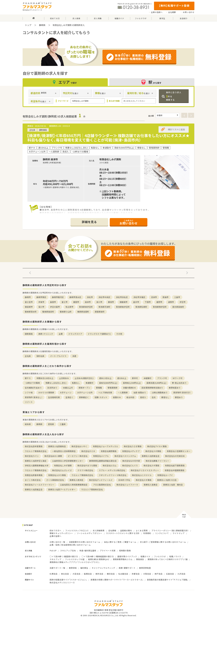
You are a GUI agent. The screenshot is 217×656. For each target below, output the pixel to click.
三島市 (177, 297)
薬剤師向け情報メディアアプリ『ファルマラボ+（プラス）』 (75, 562)
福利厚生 (84, 567)
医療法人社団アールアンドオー (61, 489)
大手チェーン (65, 392)
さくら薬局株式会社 (55, 480)
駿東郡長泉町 (48, 311)
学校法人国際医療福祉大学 (36, 465)
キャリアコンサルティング (103, 567)
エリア (65, 82)
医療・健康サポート (127, 567)
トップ (28, 25)
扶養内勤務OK (129, 387)
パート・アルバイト (58, 356)
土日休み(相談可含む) (84, 378)
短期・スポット (101, 397)
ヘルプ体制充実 (105, 392)
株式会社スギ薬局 (153, 451)
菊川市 (41, 306)
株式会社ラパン (32, 456)
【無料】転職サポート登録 (174, 5)
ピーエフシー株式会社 (77, 456)
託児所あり (52, 387)
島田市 (53, 302)
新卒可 (135, 378)
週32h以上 (121, 378)
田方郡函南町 (178, 306)
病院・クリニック (45, 333)
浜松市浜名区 (122, 297)
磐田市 (76, 302)
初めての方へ (55, 530)
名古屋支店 (123, 573)
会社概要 (172, 12)
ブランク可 (162, 378)
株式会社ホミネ (88, 451)
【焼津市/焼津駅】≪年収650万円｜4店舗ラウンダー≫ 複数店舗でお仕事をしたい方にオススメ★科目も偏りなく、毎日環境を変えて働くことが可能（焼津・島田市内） (108, 138)
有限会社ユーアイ (165, 475)
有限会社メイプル (101, 456)
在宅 (154, 397)
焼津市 (88, 302)
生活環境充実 (54, 397)
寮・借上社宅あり (179, 382)
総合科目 (130, 397)
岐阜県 (28, 424)
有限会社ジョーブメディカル (105, 446)
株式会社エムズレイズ (62, 470)
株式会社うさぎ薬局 (133, 446)
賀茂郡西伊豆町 (160, 306)
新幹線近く (84, 397)
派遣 (74, 356)
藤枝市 (111, 302)
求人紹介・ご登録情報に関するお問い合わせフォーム (163, 541)
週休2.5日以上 (105, 378)
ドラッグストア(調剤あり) (99, 333)
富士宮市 (29, 302)
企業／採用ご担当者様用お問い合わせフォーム (70, 544)
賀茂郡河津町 (104, 306)
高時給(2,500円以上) (132, 382)
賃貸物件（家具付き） (182, 392)
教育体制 (73, 567)
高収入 (143, 397)
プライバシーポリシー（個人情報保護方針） (170, 530)
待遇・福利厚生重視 (87, 550)
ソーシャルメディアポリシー (89, 533)
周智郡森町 (100, 311)
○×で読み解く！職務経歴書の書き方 (98, 556)
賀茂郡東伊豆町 (86, 306)
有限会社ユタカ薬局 (57, 475)
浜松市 (90, 297)
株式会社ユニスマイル (142, 475)
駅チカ (28, 378)
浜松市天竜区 (139, 297)
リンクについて (162, 533)
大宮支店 (76, 573)
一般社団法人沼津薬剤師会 (64, 451)
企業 (61, 333)
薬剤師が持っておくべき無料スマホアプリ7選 (168, 559)
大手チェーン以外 (85, 392)
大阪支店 (147, 573)
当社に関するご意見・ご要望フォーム (120, 541)
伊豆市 (183, 302)
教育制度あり (175, 387)
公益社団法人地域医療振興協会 (73, 484)
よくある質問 (142, 530)
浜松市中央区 (104, 297)
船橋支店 (88, 573)
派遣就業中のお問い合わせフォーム (84, 541)
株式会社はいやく (79, 446)
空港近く (69, 397)
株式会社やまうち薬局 (87, 465)
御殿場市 (123, 302)
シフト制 (29, 392)
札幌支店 (53, 573)
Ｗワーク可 (177, 378)
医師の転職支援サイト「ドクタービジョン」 (68, 579)
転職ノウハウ (175, 556)
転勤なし (76, 382)
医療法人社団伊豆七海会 (35, 460)
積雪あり (179, 397)
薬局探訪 (140, 559)
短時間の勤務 (125, 550)
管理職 (99, 387)
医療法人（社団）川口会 (167, 480)
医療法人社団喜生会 (150, 456)
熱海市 (165, 297)
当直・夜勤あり (139, 392)
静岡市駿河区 (58, 297)
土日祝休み (64, 378)
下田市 (148, 302)
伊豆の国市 (55, 306)
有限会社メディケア (131, 451)
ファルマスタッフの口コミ (77, 530)
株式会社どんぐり (130, 465)
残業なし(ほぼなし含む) (56, 382)
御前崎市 (29, 306)
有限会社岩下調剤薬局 (175, 465)
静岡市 (28, 297)
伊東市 (41, 302)
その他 (119, 333)
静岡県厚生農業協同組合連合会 (103, 460)
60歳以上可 (68, 387)
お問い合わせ (188, 12)
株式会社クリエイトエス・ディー (145, 470)
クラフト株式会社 (85, 470)
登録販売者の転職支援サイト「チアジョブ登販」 (167, 579)
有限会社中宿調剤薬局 (174, 470)
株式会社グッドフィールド (101, 480)
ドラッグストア (75, 333)
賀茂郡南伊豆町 (123, 306)
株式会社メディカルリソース (62, 582)
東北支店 (65, 573)
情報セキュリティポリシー (61, 533)
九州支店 (181, 573)
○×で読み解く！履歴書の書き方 (64, 556)
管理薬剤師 (112, 387)
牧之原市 (69, 306)
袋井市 (136, 302)
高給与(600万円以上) (108, 382)
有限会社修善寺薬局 (33, 475)
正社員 (28, 356)
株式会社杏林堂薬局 (33, 446)
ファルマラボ (160, 556)
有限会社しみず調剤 (63, 465)
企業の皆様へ (157, 12)
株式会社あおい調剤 (53, 456)
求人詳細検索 (98, 530)
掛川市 (99, 302)
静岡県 (42, 25)
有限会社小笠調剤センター (178, 451)
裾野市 (159, 302)
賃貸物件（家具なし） (33, 397)
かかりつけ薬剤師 (46, 392)
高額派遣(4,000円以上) (156, 382)
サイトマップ (178, 533)
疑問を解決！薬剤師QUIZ (98, 559)
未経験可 (147, 378)
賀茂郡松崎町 (141, 306)
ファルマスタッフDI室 (75, 559)
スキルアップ (55, 559)
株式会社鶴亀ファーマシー (157, 460)
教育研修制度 (145, 567)
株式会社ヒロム (109, 465)
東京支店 (99, 573)
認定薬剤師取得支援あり (152, 387)
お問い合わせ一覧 (57, 541)
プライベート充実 (107, 550)
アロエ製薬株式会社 (102, 484)
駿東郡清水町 (31, 311)
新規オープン (84, 387)
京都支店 (136, 573)
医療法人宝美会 (150, 484)
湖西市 (171, 302)
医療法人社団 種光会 (173, 484)
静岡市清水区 (75, 297)
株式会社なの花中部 (131, 460)
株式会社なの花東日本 (175, 456)
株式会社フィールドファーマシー (39, 484)
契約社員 (40, 356)
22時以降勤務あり (160, 392)
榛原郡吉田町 (83, 311)
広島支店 (170, 573)
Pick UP (53, 550)
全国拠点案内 (126, 530)
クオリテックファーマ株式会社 (112, 475)
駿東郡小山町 (66, 311)
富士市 (65, 302)
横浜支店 (111, 573)
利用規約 (147, 533)
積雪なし (165, 397)
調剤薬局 (29, 333)
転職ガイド (145, 556)
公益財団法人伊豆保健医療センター (67, 460)
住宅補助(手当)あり (33, 387)
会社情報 (112, 530)
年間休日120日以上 (44, 378)
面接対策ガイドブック (127, 556)
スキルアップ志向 (68, 550)
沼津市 (154, 297)
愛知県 (51, 424)
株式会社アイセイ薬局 (157, 446)
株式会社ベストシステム (125, 456)
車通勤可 (89, 382)
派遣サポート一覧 (57, 567)
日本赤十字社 (124, 480)
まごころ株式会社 (33, 480)
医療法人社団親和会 (57, 446)
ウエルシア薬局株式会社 (35, 451)
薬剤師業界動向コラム (122, 559)
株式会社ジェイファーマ (127, 484)
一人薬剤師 (123, 392)
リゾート (29, 402)
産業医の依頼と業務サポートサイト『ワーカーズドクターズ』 (117, 579)
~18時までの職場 (32, 382)
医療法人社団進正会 (33, 489)
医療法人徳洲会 (76, 480)
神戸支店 (158, 573)
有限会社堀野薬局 (108, 451)
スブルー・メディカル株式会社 (112, 470)
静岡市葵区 (41, 297)
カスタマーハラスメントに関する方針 (122, 533)
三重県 (63, 424)
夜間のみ (117, 397)
